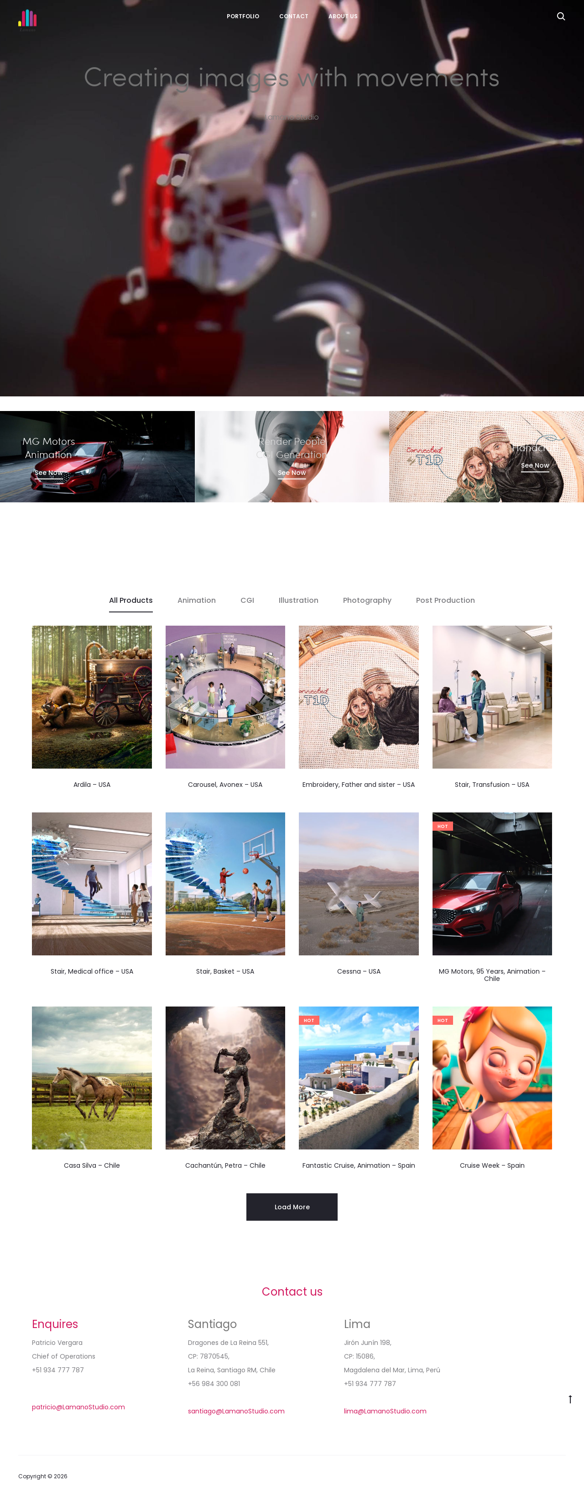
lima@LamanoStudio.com (385, 1411)
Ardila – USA (91, 784)
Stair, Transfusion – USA (492, 784)
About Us (343, 16)
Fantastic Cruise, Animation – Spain (358, 1165)
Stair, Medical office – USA (92, 971)
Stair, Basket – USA (225, 971)
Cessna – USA (359, 971)
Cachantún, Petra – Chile (225, 1165)
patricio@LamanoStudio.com (78, 1407)
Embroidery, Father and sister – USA (358, 784)
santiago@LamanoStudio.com (236, 1411)
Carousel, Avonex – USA (225, 784)
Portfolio (243, 16)
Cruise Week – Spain (492, 1165)
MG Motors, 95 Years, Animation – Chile (492, 975)
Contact (293, 16)
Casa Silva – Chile (92, 1165)
